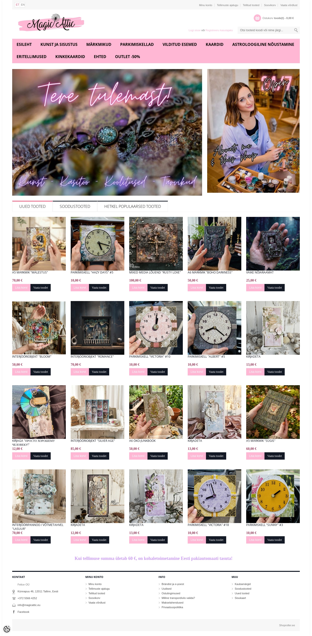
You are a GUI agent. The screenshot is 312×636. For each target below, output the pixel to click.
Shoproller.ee (287, 625)
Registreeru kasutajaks (219, 30)
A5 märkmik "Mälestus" (30, 272)
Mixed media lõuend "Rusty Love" (155, 272)
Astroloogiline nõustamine (263, 44)
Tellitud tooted (251, 5)
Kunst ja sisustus (59, 44)
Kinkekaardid (70, 56)
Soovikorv (270, 5)
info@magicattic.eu (29, 605)
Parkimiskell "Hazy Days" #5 (92, 272)
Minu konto (205, 5)
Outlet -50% (127, 56)
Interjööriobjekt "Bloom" (31, 357)
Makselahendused (172, 602)
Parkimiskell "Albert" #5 (206, 357)
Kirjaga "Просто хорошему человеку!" (33, 443)
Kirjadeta (253, 357)
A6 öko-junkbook (142, 441)
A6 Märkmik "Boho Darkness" (210, 272)
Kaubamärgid (243, 584)
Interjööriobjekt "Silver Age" (93, 441)
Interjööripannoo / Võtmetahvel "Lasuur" (37, 527)
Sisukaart (240, 597)
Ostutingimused (171, 593)
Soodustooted (75, 206)
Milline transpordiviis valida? (178, 597)
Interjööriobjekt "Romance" (92, 357)
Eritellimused (32, 56)
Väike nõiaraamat (260, 272)
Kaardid (215, 44)
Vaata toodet (40, 287)
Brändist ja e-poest (173, 584)
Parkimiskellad (137, 44)
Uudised (166, 588)
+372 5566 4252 (27, 598)
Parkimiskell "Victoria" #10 (149, 357)
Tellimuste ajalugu (227, 5)
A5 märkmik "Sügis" (260, 441)
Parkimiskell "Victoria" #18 (208, 525)
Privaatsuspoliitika (172, 607)
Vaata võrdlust (288, 5)
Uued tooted (32, 206)
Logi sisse (195, 30)
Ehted (100, 56)
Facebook (23, 611)
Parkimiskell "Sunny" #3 (264, 525)
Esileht (24, 44)
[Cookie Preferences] (6, 629)
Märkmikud (98, 44)
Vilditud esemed (180, 44)
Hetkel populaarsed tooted (132, 206)
